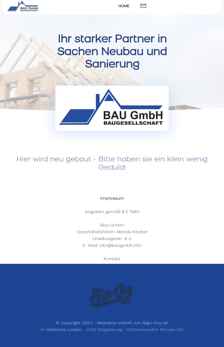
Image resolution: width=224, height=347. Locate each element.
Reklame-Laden (64, 332)
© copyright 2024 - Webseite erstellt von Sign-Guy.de (112, 325)
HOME (123, 6)
